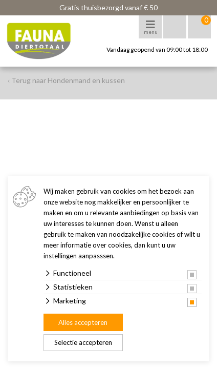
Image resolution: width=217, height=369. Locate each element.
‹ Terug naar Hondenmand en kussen (66, 80)
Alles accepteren (82, 322)
